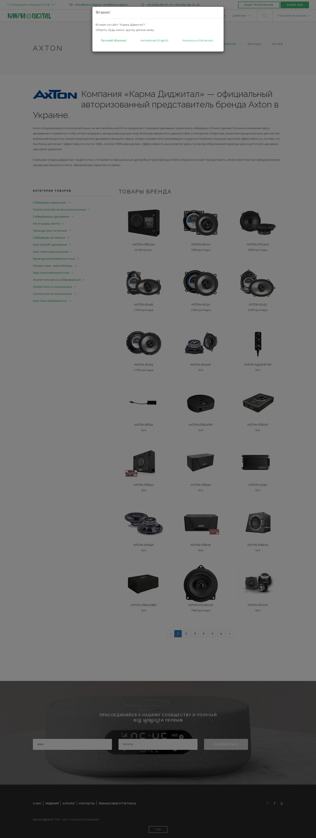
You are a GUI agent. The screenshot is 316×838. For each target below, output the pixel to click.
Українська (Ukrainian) (197, 40)
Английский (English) (154, 40)
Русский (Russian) (113, 40)
